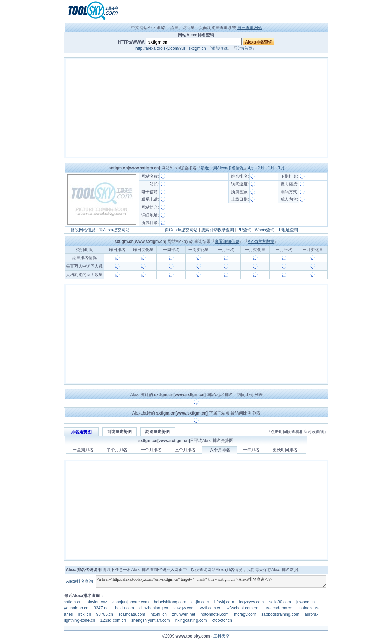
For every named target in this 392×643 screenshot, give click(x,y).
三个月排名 (185, 449)
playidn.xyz (97, 601)
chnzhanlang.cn (153, 608)
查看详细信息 (227, 241)
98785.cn (104, 614)
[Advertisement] (196, 108)
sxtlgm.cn (73, 601)
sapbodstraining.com (280, 614)
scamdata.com (131, 614)
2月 (271, 167)
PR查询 (244, 229)
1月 (281, 167)
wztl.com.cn (211, 608)
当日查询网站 (249, 27)
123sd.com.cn (113, 620)
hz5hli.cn (159, 614)
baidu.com (124, 608)
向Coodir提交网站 (181, 229)
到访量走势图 (119, 431)
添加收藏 (219, 48)
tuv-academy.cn (277, 608)
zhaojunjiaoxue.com (130, 601)
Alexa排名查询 (79, 581)
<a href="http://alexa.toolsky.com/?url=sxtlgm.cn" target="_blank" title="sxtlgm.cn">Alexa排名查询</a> (211, 581)
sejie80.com (280, 601)
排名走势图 (81, 432)
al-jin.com (200, 601)
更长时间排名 (285, 449)
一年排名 (251, 449)
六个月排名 (220, 450)
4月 (251, 167)
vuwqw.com (183, 608)
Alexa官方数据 (261, 241)
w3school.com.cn (242, 608)
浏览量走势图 (157, 431)
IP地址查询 (288, 229)
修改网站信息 (83, 229)
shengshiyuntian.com (150, 620)
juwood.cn (305, 601)
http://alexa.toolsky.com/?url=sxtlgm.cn (170, 48)
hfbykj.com (224, 601)
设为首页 (244, 48)
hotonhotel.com (215, 614)
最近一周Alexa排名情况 (222, 167)
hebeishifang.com (170, 601)
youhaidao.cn (76, 608)
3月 (261, 167)
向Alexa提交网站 (114, 229)
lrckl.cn (84, 614)
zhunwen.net (183, 614)
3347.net (102, 608)
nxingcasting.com (191, 620)
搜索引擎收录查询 (217, 229)
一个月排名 (151, 449)
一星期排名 (83, 449)
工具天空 (221, 636)
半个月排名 (117, 449)
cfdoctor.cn (222, 620)
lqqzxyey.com (251, 601)
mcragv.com (245, 614)
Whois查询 (264, 229)
